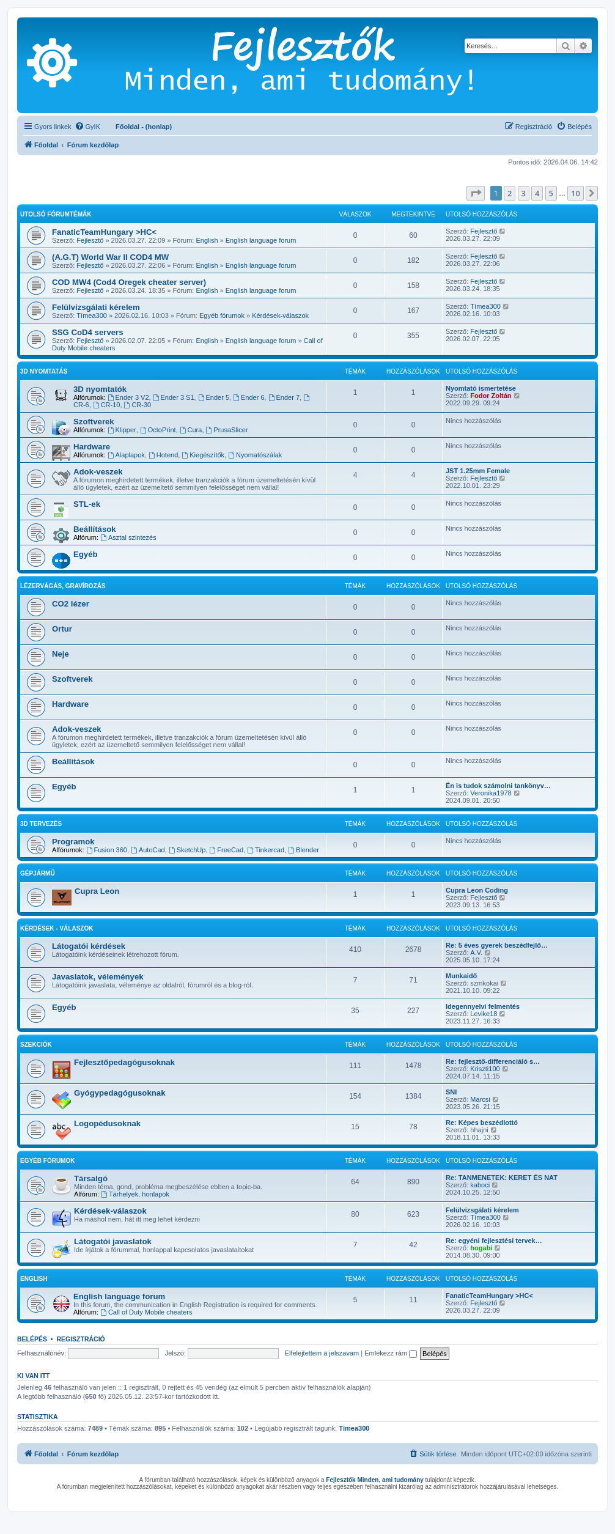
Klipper (122, 429)
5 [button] (551, 193)
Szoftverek (93, 421)
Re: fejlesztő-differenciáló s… (493, 1061)
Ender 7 (284, 397)
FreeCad (227, 850)
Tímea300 (91, 315)
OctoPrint (158, 429)
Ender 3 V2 (128, 397)
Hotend (163, 455)
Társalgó (91, 1178)
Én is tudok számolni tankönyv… (498, 785)
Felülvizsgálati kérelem (96, 307)
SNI (451, 1092)
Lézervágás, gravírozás (63, 586)
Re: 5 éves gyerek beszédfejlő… (497, 945)
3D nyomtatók (100, 389)
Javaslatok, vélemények (98, 976)
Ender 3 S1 (173, 397)
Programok (73, 841)
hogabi (481, 1248)
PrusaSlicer (227, 429)
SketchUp (187, 850)
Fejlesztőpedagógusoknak (124, 1062)
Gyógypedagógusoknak (120, 1092)
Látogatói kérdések (88, 946)
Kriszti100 (484, 1068)
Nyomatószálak (255, 455)
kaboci (480, 1185)
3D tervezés (41, 823)
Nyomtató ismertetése (481, 388)
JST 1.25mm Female (478, 470)
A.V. (476, 952)
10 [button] (575, 193)
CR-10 (106, 404)
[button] (475, 193)
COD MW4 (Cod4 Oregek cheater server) (129, 282)
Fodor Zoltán (490, 395)
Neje (60, 653)
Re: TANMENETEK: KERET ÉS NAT (502, 1177)
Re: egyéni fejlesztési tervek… (494, 1240)
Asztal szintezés (128, 537)
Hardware (91, 446)
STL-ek (86, 504)
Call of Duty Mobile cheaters (146, 1312)
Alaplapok (126, 455)
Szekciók (36, 1044)
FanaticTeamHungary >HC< (104, 232)
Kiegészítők (203, 455)
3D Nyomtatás (43, 371)
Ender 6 (248, 397)
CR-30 (138, 404)
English (207, 240)
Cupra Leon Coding (477, 890)
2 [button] (509, 193)
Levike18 (483, 1013)
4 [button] (537, 193)
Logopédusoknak (107, 1123)
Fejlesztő (89, 240)
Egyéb (85, 554)
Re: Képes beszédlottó (482, 1122)
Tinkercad (265, 850)
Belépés (32, 1339)
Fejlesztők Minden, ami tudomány (374, 1480)
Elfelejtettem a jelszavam (322, 1353)
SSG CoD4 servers (87, 332)
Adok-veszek (98, 471)
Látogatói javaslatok (113, 1241)
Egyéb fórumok (222, 315)
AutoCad (148, 850)
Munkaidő (461, 975)
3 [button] (523, 193)
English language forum (261, 240)
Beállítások (94, 529)
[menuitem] (87, 126)
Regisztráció (80, 1339)
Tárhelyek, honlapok (135, 1194)
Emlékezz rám (390, 1353)
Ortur (62, 628)
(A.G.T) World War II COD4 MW (110, 257)
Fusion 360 (106, 850)
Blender (303, 850)
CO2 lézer (70, 603)
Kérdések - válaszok (56, 928)
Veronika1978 (490, 793)
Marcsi (480, 1099)
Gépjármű (37, 873)
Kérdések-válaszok (280, 315)
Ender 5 (213, 397)
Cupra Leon (97, 891)
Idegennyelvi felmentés (483, 1006)
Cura (191, 429)
